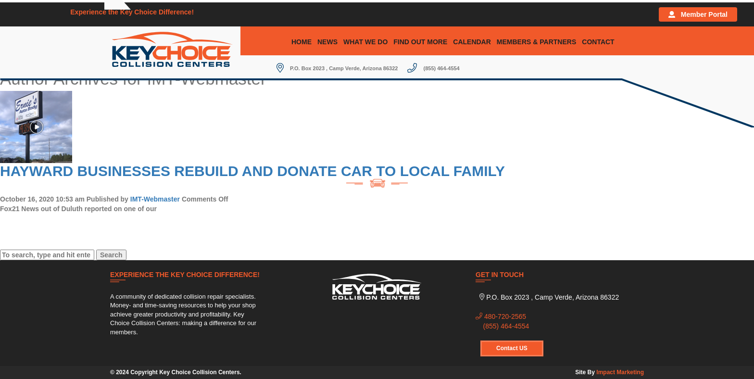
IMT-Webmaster (155, 199)
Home (301, 42)
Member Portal (698, 14)
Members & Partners (536, 42)
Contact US (512, 348)
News (327, 42)
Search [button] (111, 255)
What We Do (365, 42)
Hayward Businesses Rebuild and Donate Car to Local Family (252, 171)
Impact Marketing (620, 372)
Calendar (472, 42)
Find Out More (420, 42)
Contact (598, 42)
